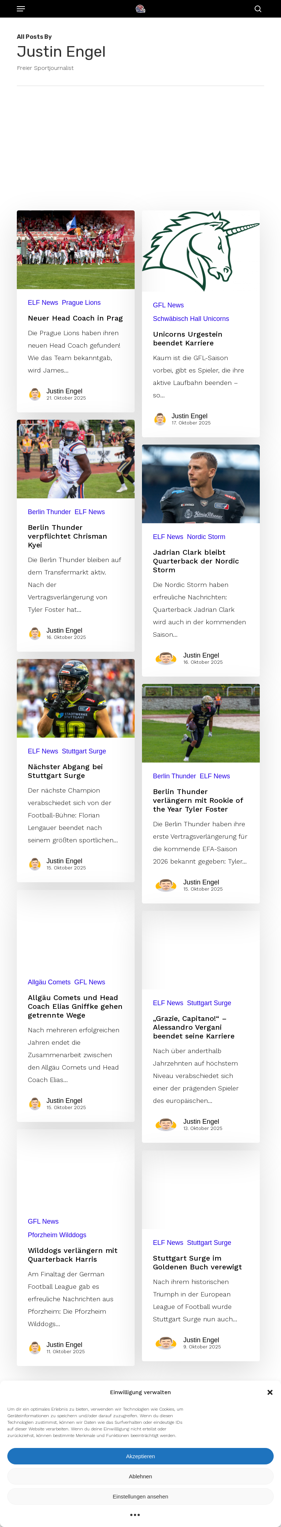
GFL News (168, 305)
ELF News (43, 302)
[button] (270, 1392)
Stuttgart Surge (84, 835)
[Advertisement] (140, 141)
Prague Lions (81, 302)
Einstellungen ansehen (140, 1496)
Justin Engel (64, 391)
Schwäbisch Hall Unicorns (191, 318)
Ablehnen (140, 1476)
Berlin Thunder (50, 598)
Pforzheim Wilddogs (57, 1315)
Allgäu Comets (50, 1065)
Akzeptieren (140, 1456)
